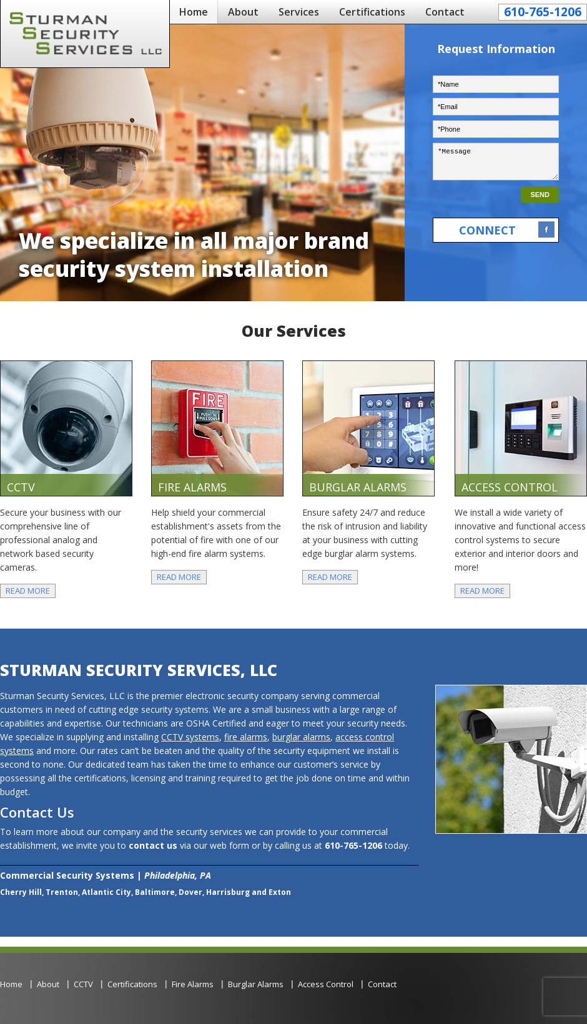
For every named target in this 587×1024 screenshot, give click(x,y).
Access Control (325, 984)
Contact (445, 12)
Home (193, 12)
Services (299, 12)
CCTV (83, 984)
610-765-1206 (542, 12)
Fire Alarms (193, 984)
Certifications (372, 12)
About (243, 12)
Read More (28, 590)
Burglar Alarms (256, 984)
